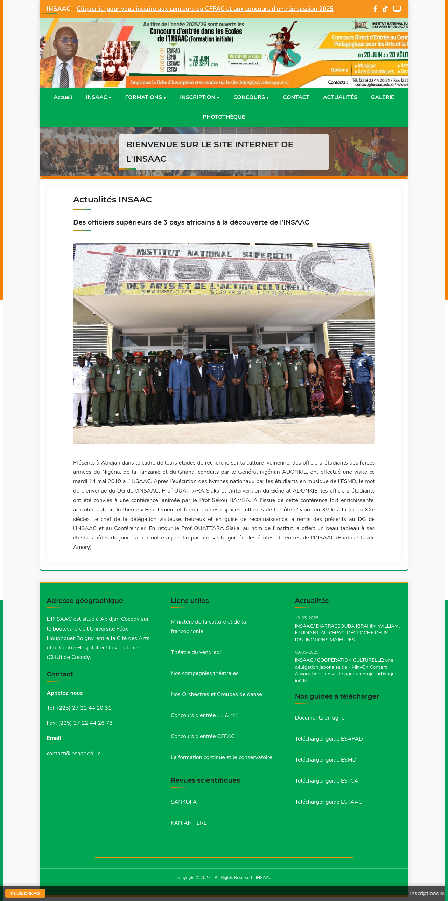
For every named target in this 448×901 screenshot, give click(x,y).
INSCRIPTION (197, 98)
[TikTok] (385, 9)
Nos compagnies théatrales (205, 676)
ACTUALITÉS (341, 98)
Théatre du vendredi (196, 655)
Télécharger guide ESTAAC (329, 805)
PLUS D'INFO (25, 893)
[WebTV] (397, 9)
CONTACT (297, 98)
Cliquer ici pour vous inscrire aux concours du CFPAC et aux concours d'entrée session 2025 (210, 9)
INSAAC (95, 98)
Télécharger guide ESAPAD (329, 741)
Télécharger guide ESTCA (327, 783)
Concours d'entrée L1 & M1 (205, 719)
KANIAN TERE (189, 827)
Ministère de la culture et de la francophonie (209, 629)
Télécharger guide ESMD (326, 762)
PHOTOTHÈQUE (224, 118)
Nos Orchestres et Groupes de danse (217, 697)
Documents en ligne (320, 720)
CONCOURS (249, 98)
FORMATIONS (142, 98)
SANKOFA (184, 805)
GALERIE (385, 98)
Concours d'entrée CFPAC (203, 740)
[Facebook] (375, 9)
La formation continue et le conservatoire (222, 761)
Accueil (60, 98)
